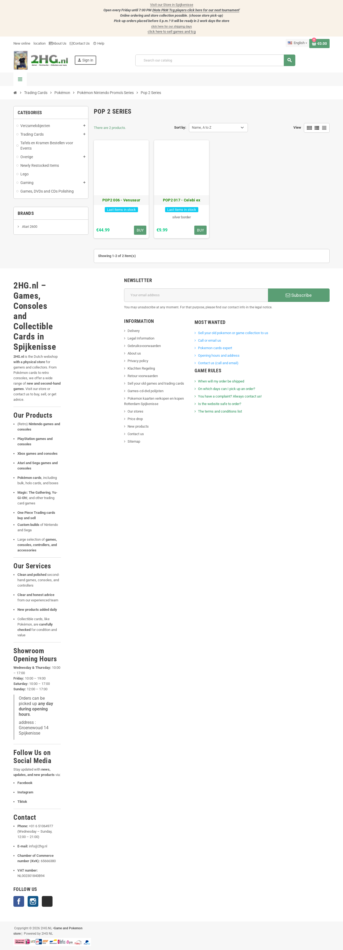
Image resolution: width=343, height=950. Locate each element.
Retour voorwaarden (143, 376)
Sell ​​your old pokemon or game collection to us (233, 333)
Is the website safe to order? (219, 404)
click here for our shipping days (171, 26)
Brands (26, 213)
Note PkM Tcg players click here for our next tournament (196, 10)
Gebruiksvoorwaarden (144, 346)
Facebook (18, 901)
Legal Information (141, 338)
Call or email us (209, 340)
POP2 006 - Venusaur (121, 200)
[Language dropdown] (297, 43)
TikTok (47, 901)
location (39, 43)
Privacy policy (138, 361)
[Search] (215, 60)
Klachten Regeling (141, 368)
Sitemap (134, 441)
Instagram (33, 901)
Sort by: (180, 127)
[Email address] (196, 295)
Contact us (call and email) (218, 363)
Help (98, 43)
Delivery (134, 331)
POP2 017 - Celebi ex (181, 200)
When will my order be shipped (221, 381)
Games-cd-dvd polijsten (145, 391)
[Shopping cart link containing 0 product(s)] (319, 43)
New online (21, 43)
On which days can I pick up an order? (226, 389)
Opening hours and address (219, 355)
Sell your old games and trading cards (156, 383)
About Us (57, 43)
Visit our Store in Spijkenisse (171, 5)
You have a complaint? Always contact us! (230, 396)
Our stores (135, 411)
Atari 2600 (29, 227)
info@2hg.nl (38, 846)
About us (134, 353)
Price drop (135, 419)
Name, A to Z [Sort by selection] (201, 127)
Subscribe (299, 295)
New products (138, 426)
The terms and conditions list (220, 411)
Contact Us (80, 43)
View (297, 127)
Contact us (136, 434)
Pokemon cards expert (215, 348)
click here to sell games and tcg (172, 32)
